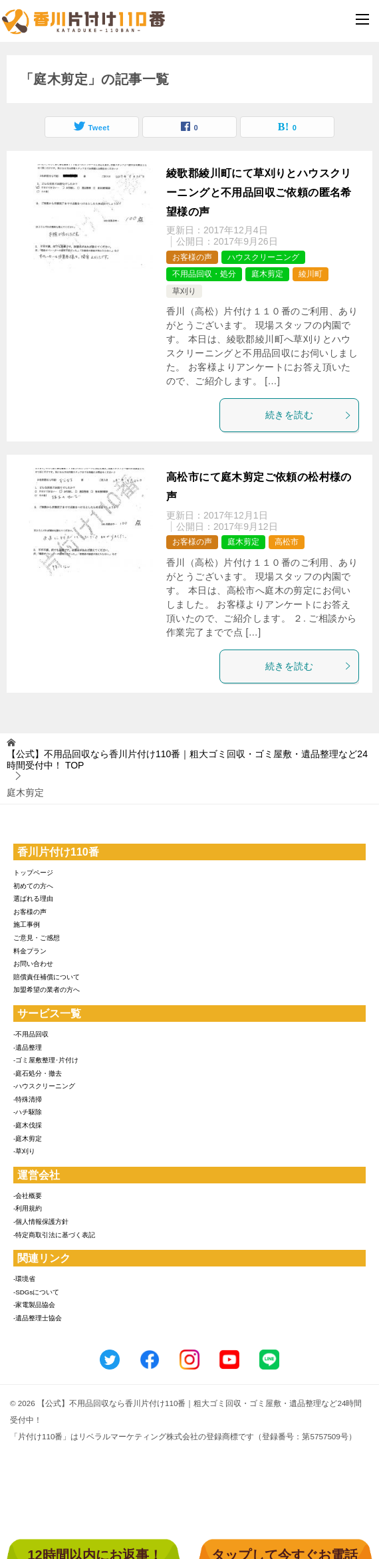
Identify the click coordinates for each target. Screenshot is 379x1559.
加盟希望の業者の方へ (46, 989)
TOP (187, 760)
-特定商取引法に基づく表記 (54, 1235)
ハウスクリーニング (263, 257)
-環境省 (24, 1278)
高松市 (287, 541)
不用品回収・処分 (204, 274)
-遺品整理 (27, 1047)
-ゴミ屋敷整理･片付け (45, 1060)
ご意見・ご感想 (36, 937)
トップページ (33, 872)
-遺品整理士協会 (37, 1318)
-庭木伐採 (27, 1125)
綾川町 (310, 274)
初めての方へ (33, 886)
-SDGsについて (36, 1292)
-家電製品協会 (34, 1304)
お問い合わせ (33, 963)
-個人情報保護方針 (40, 1221)
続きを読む (308, 415)
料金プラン (30, 951)
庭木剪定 (267, 274)
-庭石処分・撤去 (37, 1073)
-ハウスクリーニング (44, 1086)
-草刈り (24, 1151)
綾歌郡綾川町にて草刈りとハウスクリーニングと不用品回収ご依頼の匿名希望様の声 (259, 192)
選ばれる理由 (33, 898)
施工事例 (26, 924)
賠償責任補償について (46, 977)
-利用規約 (27, 1208)
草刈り (184, 291)
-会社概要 (27, 1195)
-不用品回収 (31, 1034)
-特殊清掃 (27, 1099)
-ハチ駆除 (27, 1112)
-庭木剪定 (27, 1138)
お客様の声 (192, 257)
